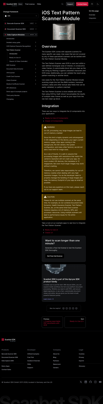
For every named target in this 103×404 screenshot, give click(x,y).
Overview (92, 15)
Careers (56, 367)
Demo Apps (6, 366)
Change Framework (10, 12)
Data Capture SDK (8, 361)
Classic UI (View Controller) (18, 61)
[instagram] (95, 382)
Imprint (81, 361)
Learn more (49, 299)
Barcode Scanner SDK (9, 354)
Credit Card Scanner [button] (13, 76)
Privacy (81, 357)
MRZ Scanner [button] (10, 65)
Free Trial (30, 357)
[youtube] (100, 382)
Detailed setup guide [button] (13, 42)
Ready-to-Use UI (15, 57)
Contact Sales (82, 4)
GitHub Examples (33, 354)
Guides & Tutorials (33, 361)
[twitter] (81, 382)
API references (11, 88)
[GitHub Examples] (92, 4)
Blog (54, 357)
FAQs (39, 4)
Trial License (30, 4)
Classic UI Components (54, 121)
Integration (92, 18)
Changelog (10, 99)
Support (70, 4)
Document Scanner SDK (10, 357)
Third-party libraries (13, 95)
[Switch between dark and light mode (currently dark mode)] (98, 4)
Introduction (10, 38)
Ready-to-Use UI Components (56, 118)
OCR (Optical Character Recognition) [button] (18, 46)
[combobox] (62, 4)
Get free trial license (54, 256)
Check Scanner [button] (11, 80)
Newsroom (57, 364)
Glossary (82, 366)
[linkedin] (85, 382)
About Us (56, 354)
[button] (20, 23)
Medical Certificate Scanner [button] (15, 84)
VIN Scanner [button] (10, 73)
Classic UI (49, 233)
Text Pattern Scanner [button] (13, 50)
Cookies (81, 354)
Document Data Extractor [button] (14, 69)
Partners (56, 361)
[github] (90, 382)
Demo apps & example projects (16, 91)
